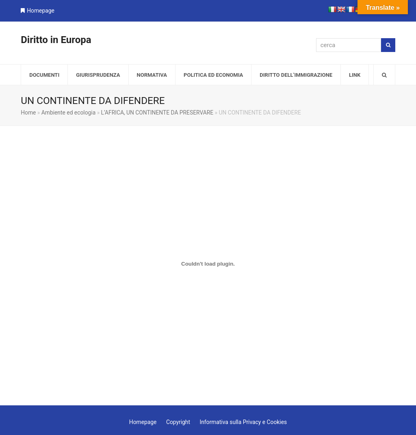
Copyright (178, 422)
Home (28, 112)
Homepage (40, 10)
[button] (384, 75)
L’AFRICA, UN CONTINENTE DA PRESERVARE (157, 112)
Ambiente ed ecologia (68, 112)
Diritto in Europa (56, 39)
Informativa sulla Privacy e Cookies (243, 422)
